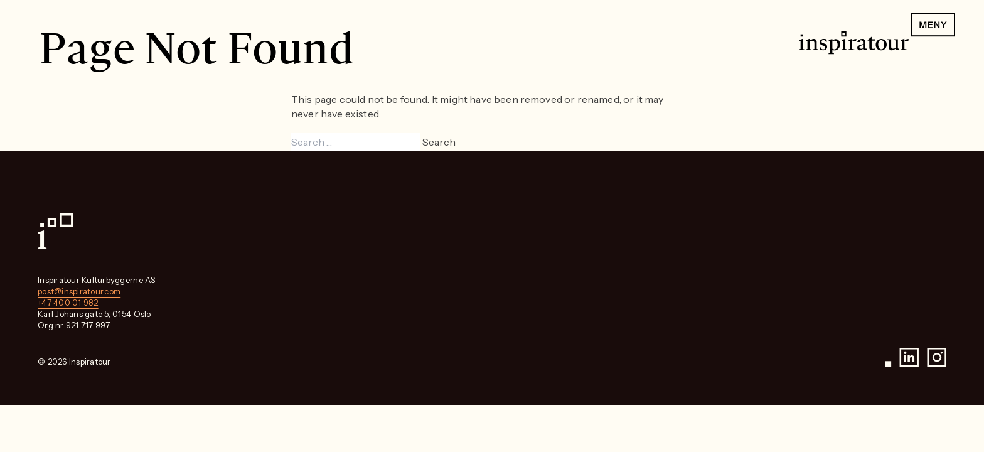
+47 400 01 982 (68, 303)
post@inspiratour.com (79, 291)
